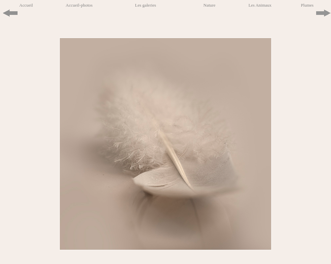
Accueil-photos (79, 5)
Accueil (26, 5)
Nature (209, 5)
